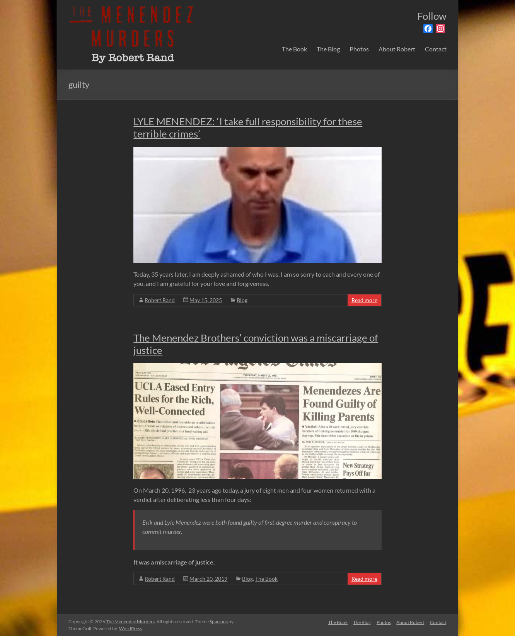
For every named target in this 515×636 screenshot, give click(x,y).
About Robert (397, 49)
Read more (364, 300)
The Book (294, 49)
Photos (359, 49)
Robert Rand (160, 300)
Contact (436, 49)
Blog (242, 300)
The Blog (328, 49)
